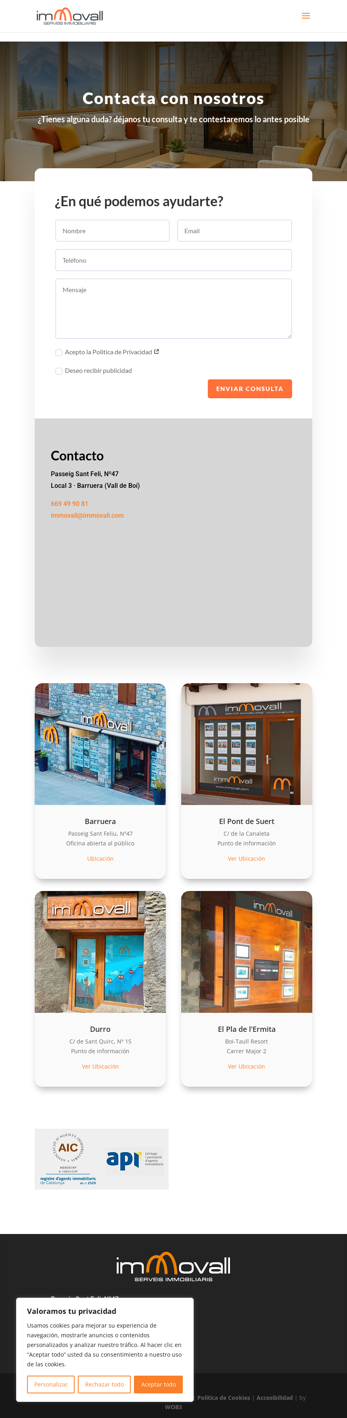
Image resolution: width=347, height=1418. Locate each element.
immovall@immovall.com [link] (87, 517)
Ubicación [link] (100, 858)
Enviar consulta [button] (250, 390)
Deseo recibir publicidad (93, 372)
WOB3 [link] (173, 1407)
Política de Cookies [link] (223, 1397)
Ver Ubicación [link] (246, 858)
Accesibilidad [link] (275, 1397)
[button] (305, 21)
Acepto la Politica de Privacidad (107, 354)
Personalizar (51, 1384)
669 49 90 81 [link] (69, 506)
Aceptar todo (158, 1384)
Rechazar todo (104, 1384)
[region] (105, 1350)
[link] (69, 15)
